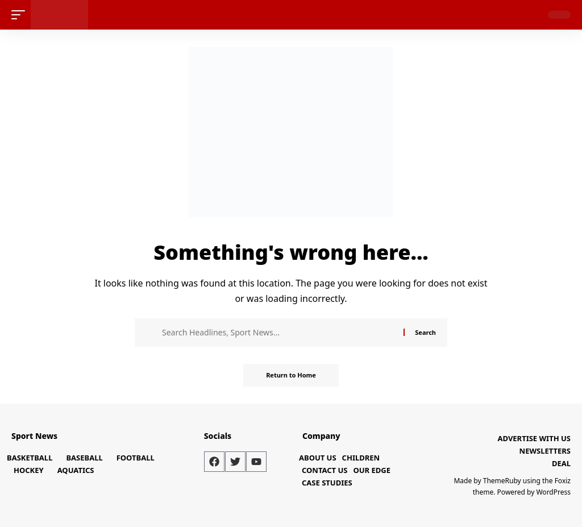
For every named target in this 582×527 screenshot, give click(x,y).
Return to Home (291, 375)
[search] (531, 15)
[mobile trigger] (21, 15)
